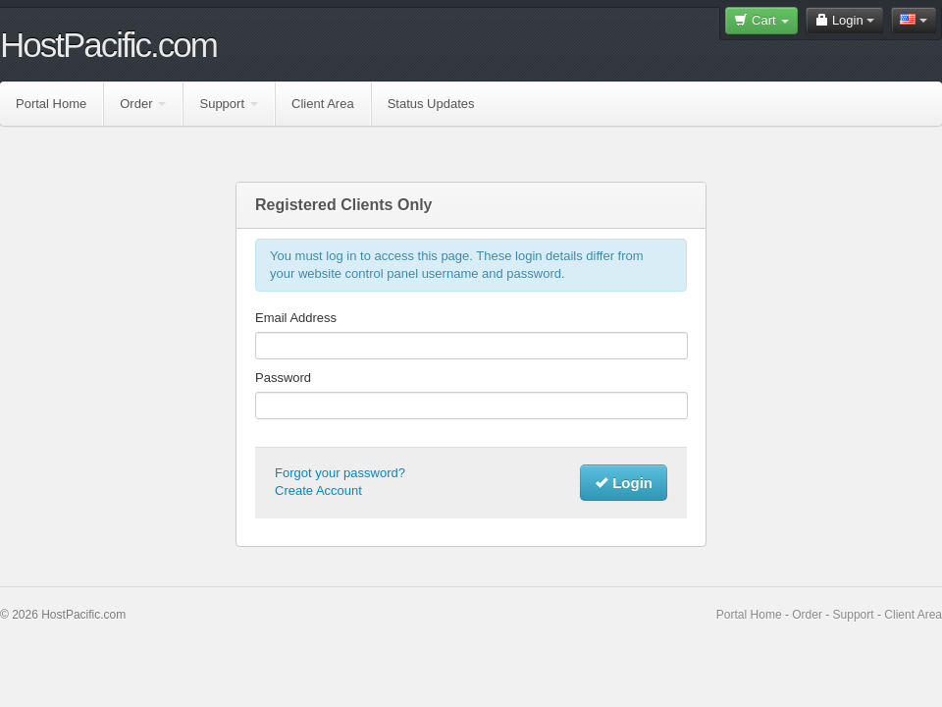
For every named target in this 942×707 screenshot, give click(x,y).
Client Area (322, 103)
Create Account (318, 490)
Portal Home (51, 103)
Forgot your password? (340, 472)
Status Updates (431, 103)
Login (844, 20)
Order (143, 103)
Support (228, 103)
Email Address (296, 317)
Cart (761, 20)
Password (283, 377)
